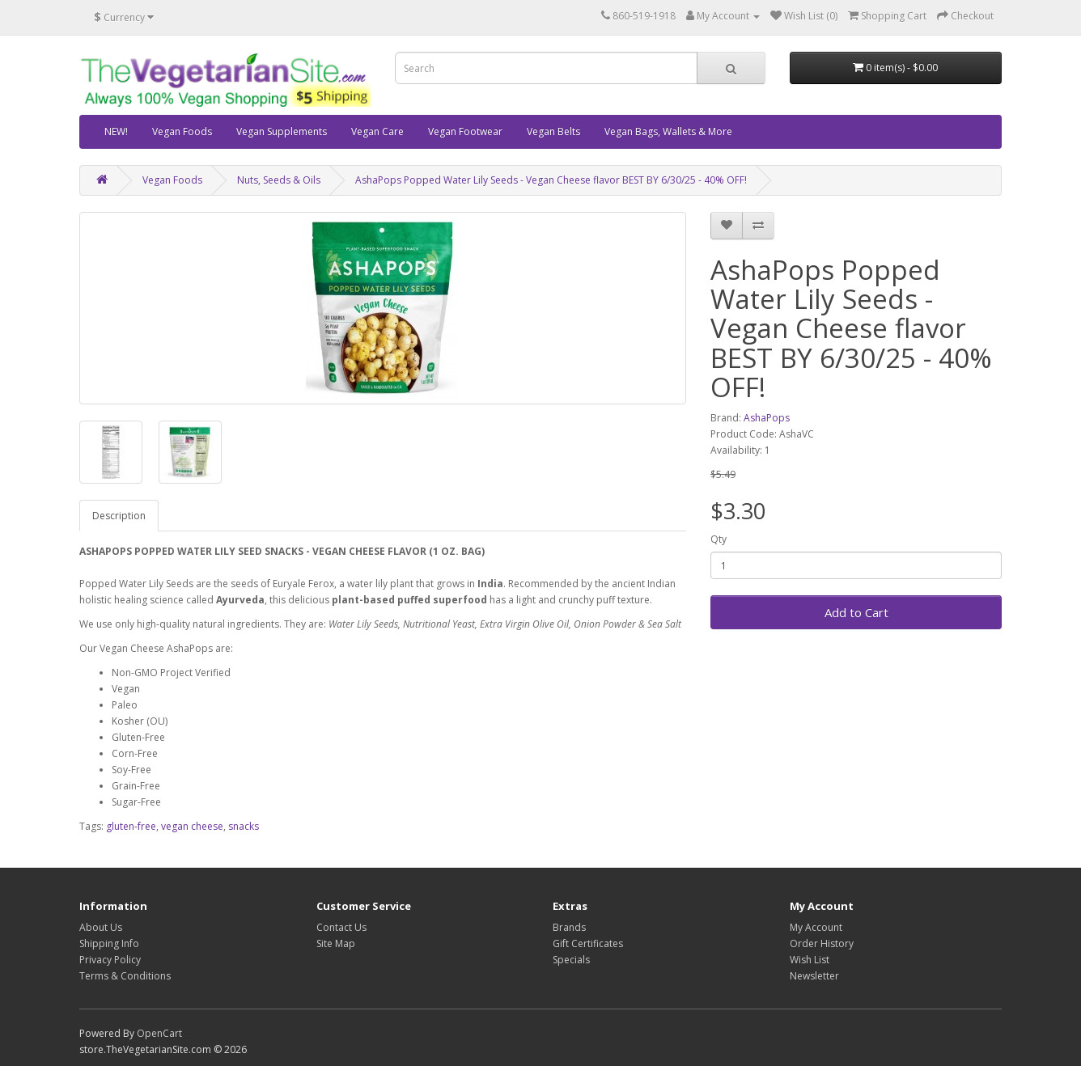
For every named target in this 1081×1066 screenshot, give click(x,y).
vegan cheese (192, 826)
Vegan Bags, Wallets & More (668, 131)
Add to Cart (856, 612)
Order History (822, 943)
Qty (718, 539)
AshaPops (767, 418)
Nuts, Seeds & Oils (278, 180)
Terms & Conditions (125, 976)
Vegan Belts (553, 131)
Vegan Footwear (465, 131)
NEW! (116, 131)
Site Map (335, 943)
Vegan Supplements (281, 131)
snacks (243, 826)
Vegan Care (377, 131)
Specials (571, 960)
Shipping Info (109, 943)
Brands (569, 927)
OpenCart (159, 1033)
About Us (100, 927)
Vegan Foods (182, 131)
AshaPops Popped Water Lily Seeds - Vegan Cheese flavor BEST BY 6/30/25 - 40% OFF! (551, 180)
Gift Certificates (588, 943)
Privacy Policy (110, 960)
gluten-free (131, 826)
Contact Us (341, 927)
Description (119, 515)
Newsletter (814, 976)
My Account (816, 927)
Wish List (809, 960)
